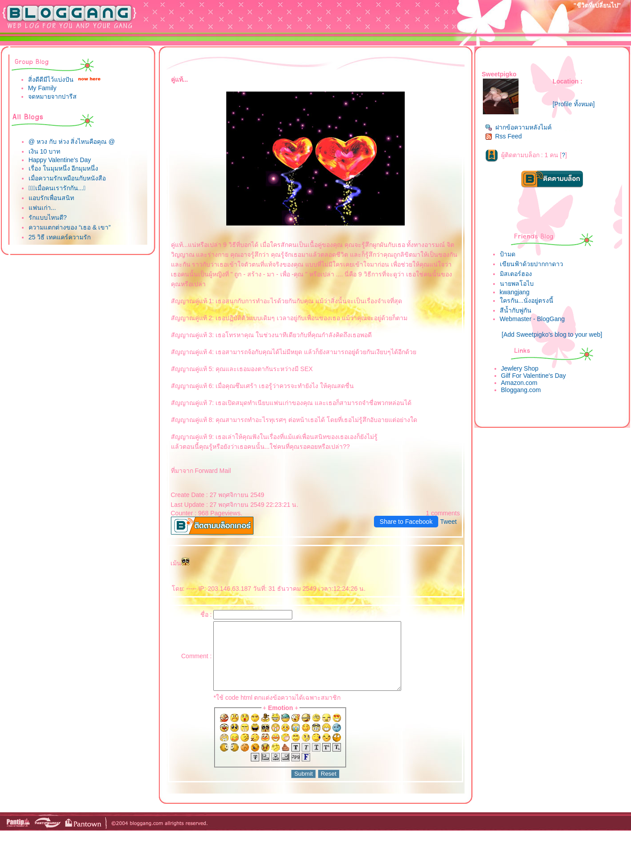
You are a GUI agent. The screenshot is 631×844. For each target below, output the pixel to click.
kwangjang (515, 292)
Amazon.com (519, 382)
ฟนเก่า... (42, 207)
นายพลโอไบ (517, 283)
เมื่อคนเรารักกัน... (57, 188)
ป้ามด (507, 254)
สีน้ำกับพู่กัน (515, 310)
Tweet (448, 521)
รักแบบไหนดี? (48, 217)
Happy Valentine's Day (60, 159)
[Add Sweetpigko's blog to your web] (552, 334)
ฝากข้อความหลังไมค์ (518, 127)
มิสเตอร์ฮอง (516, 273)
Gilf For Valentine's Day (533, 375)
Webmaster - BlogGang (532, 318)
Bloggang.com (521, 389)
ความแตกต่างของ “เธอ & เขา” (70, 227)
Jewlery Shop (520, 368)
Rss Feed (503, 136)
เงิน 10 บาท (44, 151)
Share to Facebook (406, 521)
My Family (42, 88)
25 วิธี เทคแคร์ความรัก (60, 237)
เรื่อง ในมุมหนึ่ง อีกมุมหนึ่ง (64, 168)
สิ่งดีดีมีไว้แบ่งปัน (51, 79)
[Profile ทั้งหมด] (573, 104)
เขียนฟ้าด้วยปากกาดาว (531, 263)
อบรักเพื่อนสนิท (51, 197)
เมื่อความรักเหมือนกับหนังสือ (67, 178)
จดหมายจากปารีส (52, 96)
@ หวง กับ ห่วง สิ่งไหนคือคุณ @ (72, 141)
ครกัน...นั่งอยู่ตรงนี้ (527, 300)
